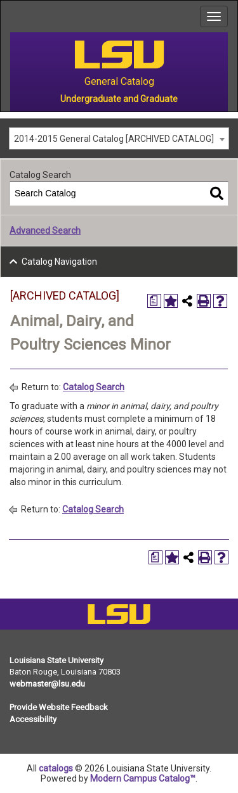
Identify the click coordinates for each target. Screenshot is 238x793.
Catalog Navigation (59, 262)
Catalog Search (93, 387)
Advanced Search (45, 230)
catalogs (56, 768)
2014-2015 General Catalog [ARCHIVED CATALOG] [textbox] (114, 139)
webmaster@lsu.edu (47, 683)
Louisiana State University (56, 660)
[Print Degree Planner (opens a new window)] (154, 301)
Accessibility (33, 719)
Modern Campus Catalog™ (142, 778)
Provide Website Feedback (59, 707)
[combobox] (119, 138)
